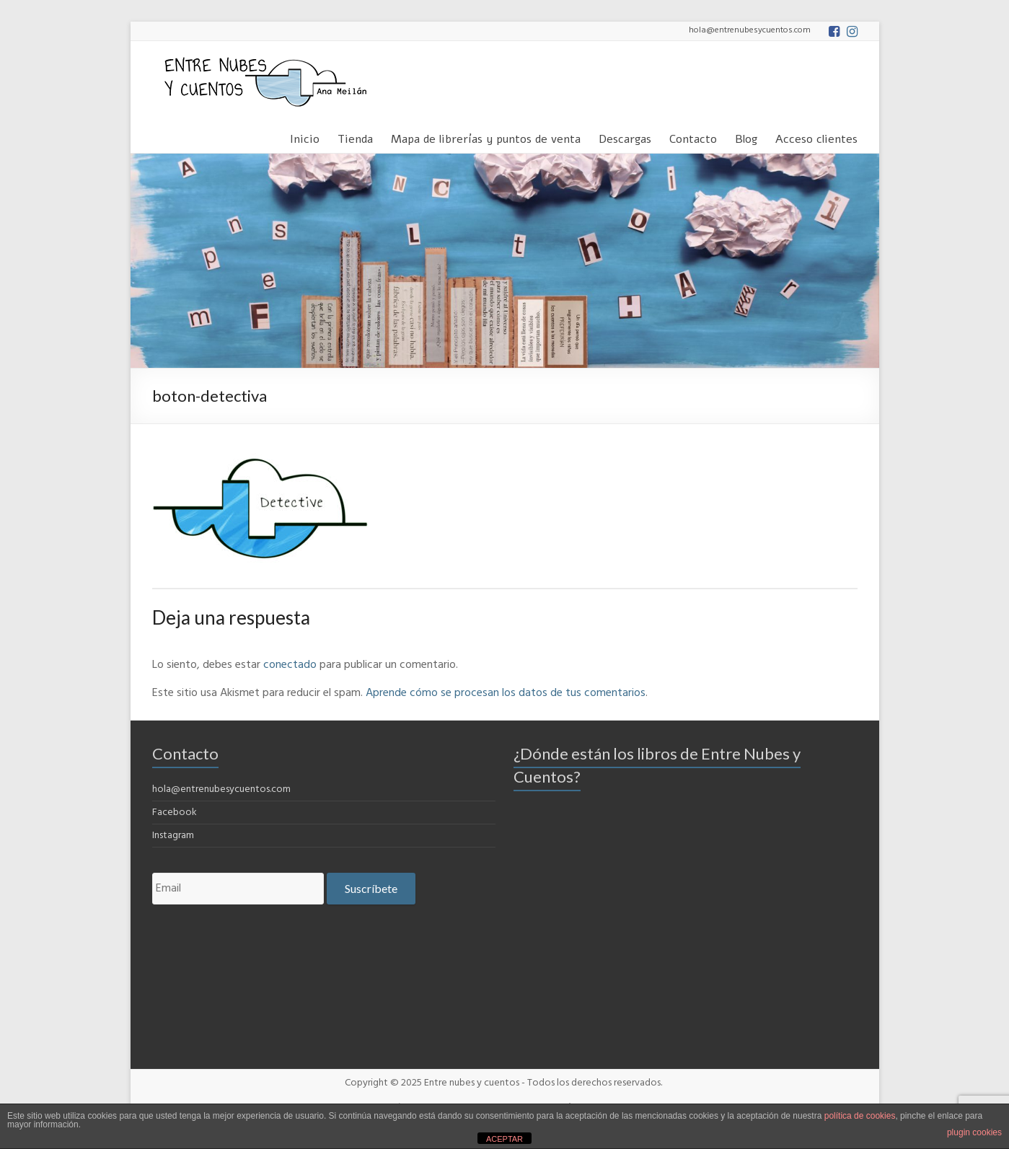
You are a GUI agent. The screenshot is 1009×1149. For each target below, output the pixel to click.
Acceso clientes (816, 136)
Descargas (625, 136)
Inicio (305, 136)
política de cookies (860, 1116)
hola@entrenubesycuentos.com (221, 789)
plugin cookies (974, 1132)
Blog (746, 136)
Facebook (174, 812)
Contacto (693, 136)
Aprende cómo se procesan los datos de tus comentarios (506, 693)
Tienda (355, 136)
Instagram (173, 835)
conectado (290, 665)
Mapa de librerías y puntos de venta (486, 136)
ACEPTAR (504, 1139)
